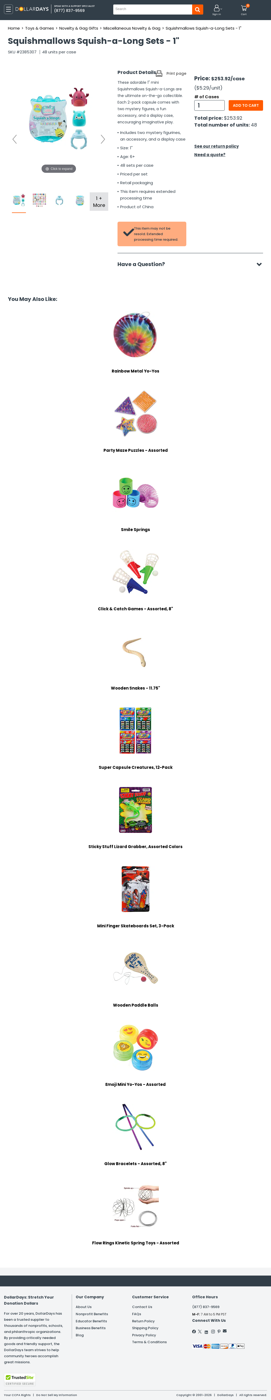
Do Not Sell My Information (56, 1395)
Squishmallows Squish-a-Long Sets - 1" (203, 28)
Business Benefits (91, 1328)
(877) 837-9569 (205, 1306)
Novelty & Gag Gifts (78, 28)
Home (14, 28)
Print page (176, 73)
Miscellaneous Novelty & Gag (131, 28)
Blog (80, 1335)
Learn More (223, 1388)
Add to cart (246, 105)
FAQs (136, 1314)
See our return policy (216, 146)
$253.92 (233, 118)
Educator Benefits (91, 1321)
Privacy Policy (144, 1335)
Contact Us (142, 1306)
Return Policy (143, 1321)
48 (254, 125)
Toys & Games (39, 28)
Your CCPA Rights (17, 1395)
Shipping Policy (145, 1328)
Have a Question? (144, 264)
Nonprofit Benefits (92, 1314)
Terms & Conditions (149, 1342)
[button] (217, 10)
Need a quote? (209, 154)
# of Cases (206, 97)
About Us (84, 1306)
